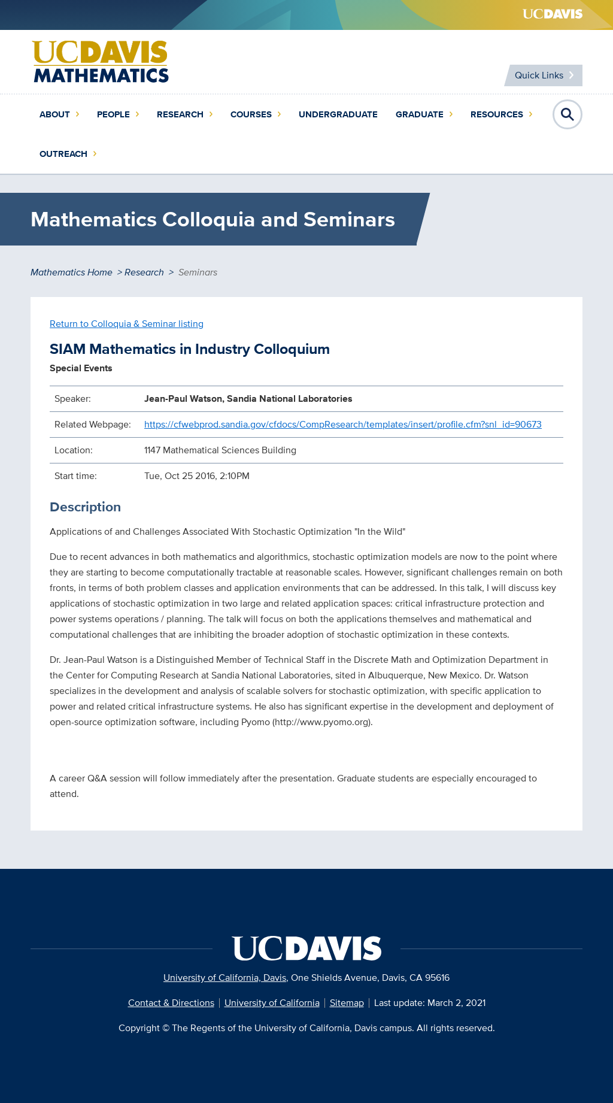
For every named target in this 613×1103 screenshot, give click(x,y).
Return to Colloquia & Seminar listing (127, 324)
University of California (272, 1003)
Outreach (63, 153)
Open (567, 114)
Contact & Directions (171, 1003)
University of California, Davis (224, 977)
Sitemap (347, 1003)
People (113, 114)
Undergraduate (338, 114)
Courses (251, 114)
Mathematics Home (72, 272)
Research (180, 114)
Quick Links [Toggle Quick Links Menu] (539, 75)
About (55, 114)
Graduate (420, 114)
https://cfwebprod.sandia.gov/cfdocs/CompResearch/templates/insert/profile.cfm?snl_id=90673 (343, 424)
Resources (497, 114)
